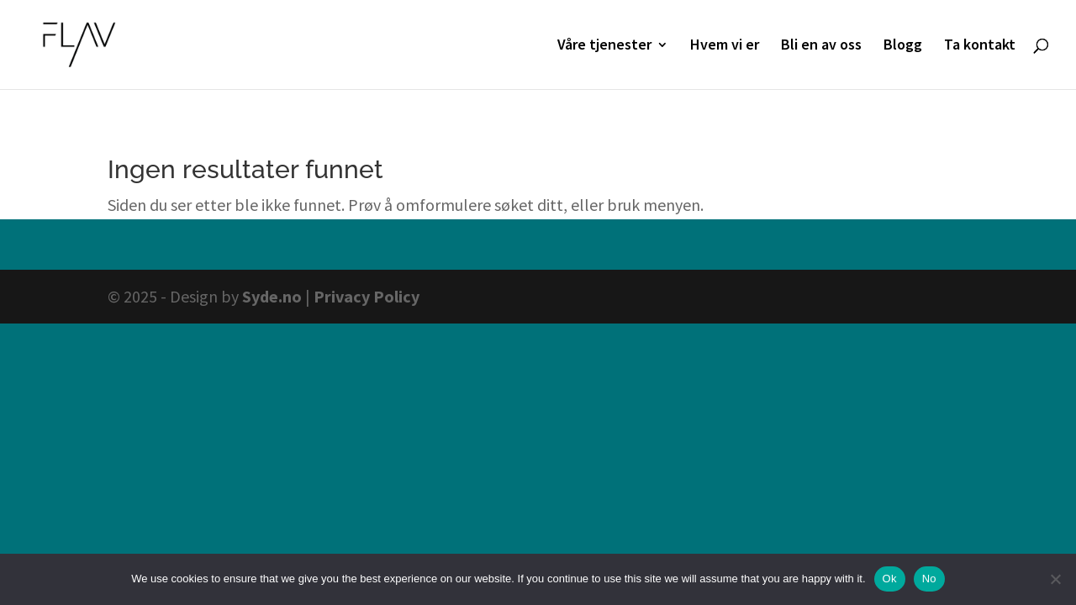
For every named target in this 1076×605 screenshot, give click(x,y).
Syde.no (272, 296)
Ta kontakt (979, 46)
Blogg (902, 46)
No (929, 578)
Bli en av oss (821, 46)
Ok (890, 578)
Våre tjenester (604, 46)
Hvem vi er (724, 46)
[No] (1055, 579)
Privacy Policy (366, 296)
